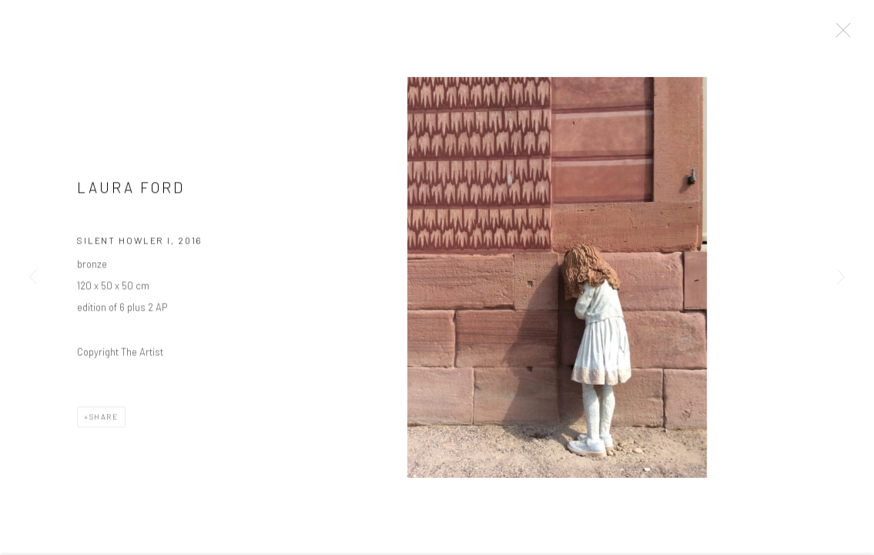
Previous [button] (33, 277)
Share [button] (104, 418)
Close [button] (839, 34)
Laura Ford (131, 189)
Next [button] (841, 277)
